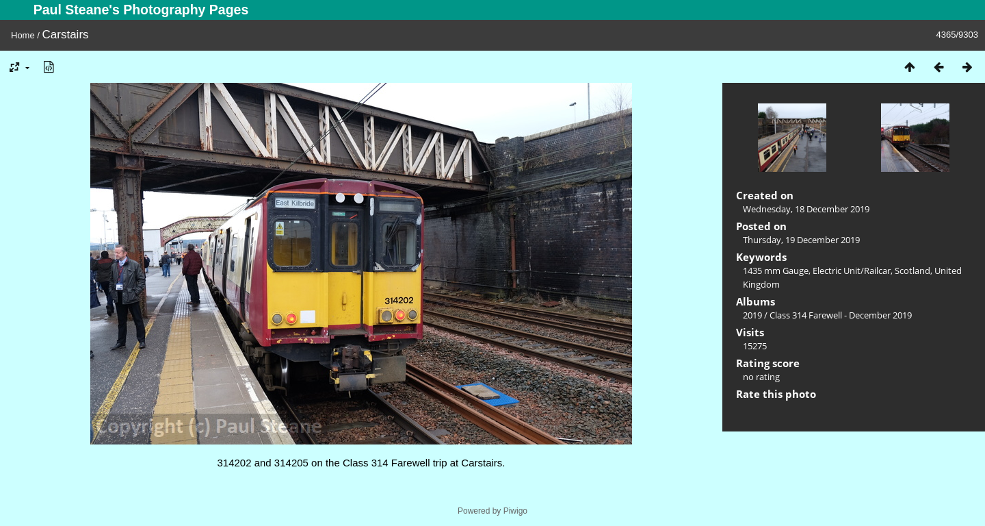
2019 (752, 315)
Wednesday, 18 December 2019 (806, 209)
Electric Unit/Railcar (852, 270)
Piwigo (515, 511)
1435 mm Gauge (776, 270)
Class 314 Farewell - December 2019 (841, 315)
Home (23, 35)
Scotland (912, 270)
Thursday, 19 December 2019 (801, 240)
